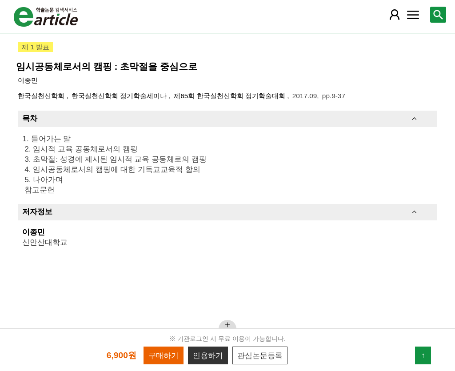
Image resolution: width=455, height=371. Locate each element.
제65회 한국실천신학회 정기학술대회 (230, 96)
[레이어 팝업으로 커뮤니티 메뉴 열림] (413, 15)
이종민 (28, 80)
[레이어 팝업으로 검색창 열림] (438, 15)
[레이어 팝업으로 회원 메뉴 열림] (395, 15)
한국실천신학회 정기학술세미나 (120, 96)
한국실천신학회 (42, 96)
